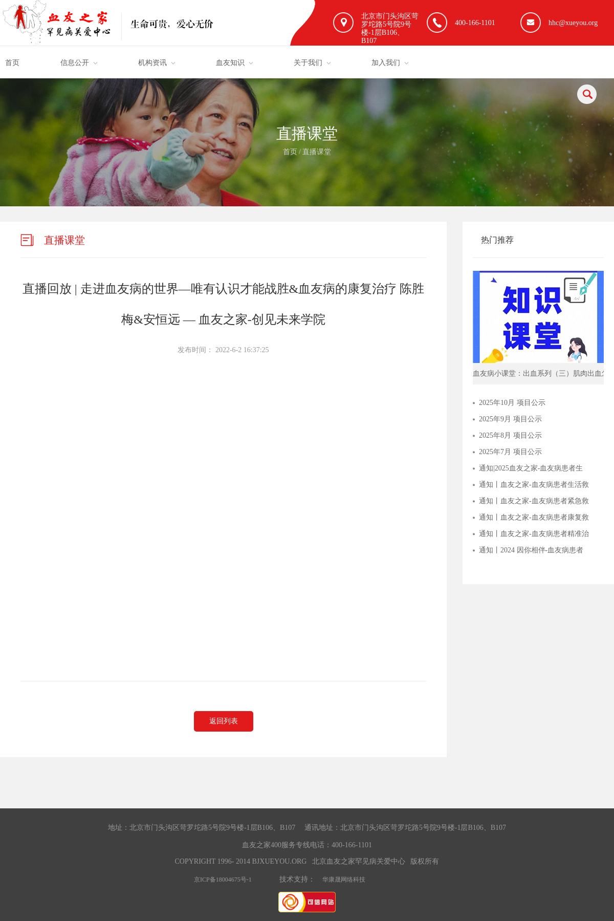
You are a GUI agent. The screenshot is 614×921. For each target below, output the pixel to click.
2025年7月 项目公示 (510, 452)
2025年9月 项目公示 (510, 419)
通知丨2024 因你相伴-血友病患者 (531, 550)
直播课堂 (316, 152)
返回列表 (223, 721)
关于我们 (308, 63)
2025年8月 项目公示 (510, 435)
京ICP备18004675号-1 (223, 879)
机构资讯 (152, 63)
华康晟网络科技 (343, 879)
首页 (12, 63)
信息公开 (74, 63)
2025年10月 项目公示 (512, 402)
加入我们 (385, 63)
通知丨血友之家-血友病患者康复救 (534, 517)
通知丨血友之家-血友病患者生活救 (534, 484)
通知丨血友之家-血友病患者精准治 (534, 534)
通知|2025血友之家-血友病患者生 (531, 468)
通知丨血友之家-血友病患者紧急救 (534, 501)
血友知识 (230, 63)
